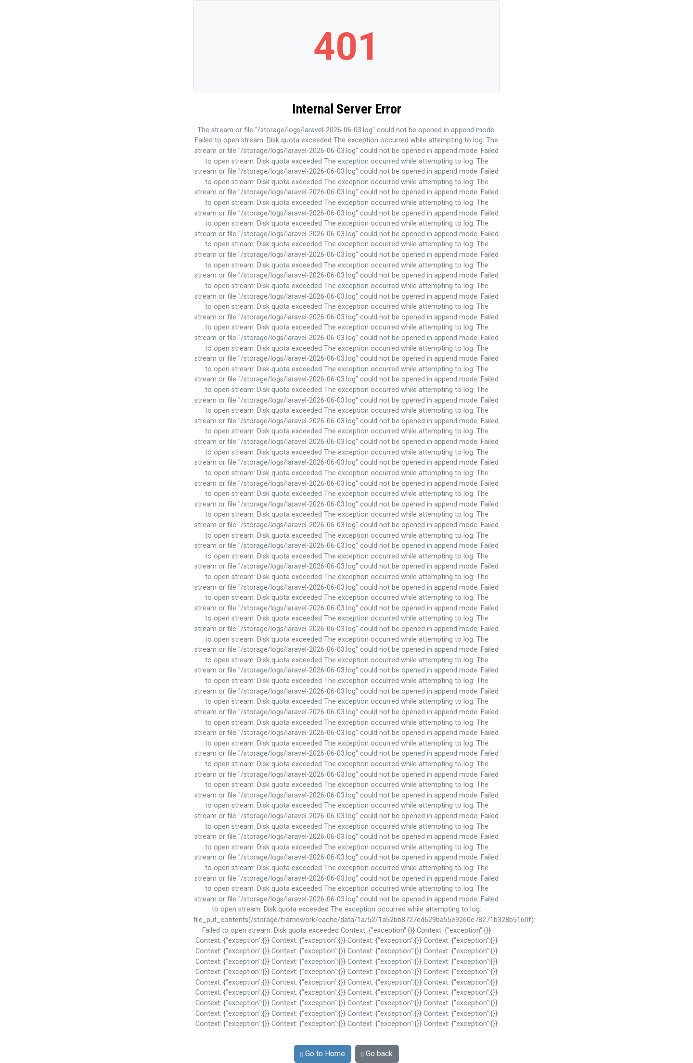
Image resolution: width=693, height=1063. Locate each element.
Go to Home (322, 1053)
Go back (377, 1053)
